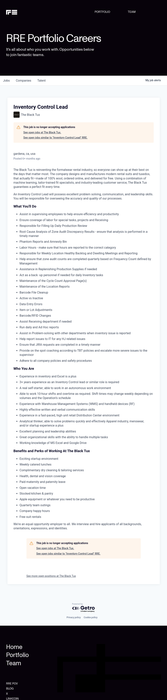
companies (23, 80)
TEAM (132, 12)
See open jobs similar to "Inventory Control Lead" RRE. (55, 137)
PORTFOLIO (102, 12)
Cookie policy (90, 617)
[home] (17, 12)
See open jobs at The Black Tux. (42, 132)
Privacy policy (73, 617)
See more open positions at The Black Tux (51, 576)
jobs (6, 80)
